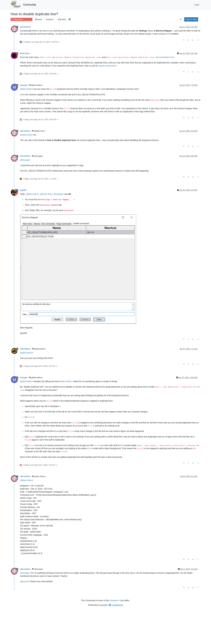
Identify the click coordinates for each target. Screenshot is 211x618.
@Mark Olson (38, 131)
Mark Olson (25, 53)
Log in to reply (191, 19)
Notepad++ (115, 600)
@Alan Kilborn (38, 476)
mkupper (24, 85)
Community (29, 4)
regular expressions (107, 66)
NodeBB (103, 605)
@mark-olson (46, 194)
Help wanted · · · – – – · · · (21, 19)
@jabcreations (35, 85)
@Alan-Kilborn (65, 381)
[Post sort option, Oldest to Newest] (180, 19)
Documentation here (165, 57)
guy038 (23, 190)
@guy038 (24, 581)
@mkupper (37, 156)
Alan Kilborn (25, 349)
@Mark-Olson (26, 135)
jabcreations (25, 27)
